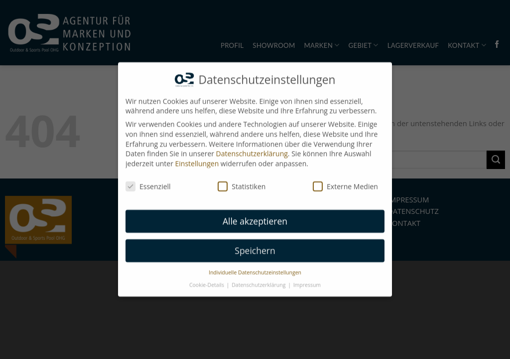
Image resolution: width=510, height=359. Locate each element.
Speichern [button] (255, 247)
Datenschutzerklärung (252, 150)
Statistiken (241, 182)
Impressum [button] (307, 281)
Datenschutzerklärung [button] (259, 281)
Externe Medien (345, 182)
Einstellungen (197, 160)
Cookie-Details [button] (207, 281)
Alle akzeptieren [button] (255, 218)
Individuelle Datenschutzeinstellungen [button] (255, 269)
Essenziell (148, 182)
